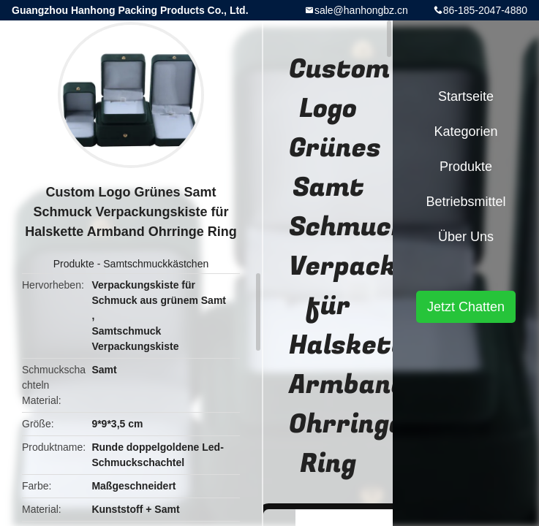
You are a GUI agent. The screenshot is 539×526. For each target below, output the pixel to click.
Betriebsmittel (465, 201)
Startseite (466, 96)
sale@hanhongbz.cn (361, 10)
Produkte (73, 264)
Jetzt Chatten (466, 307)
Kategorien (465, 131)
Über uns (466, 236)
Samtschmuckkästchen (155, 264)
